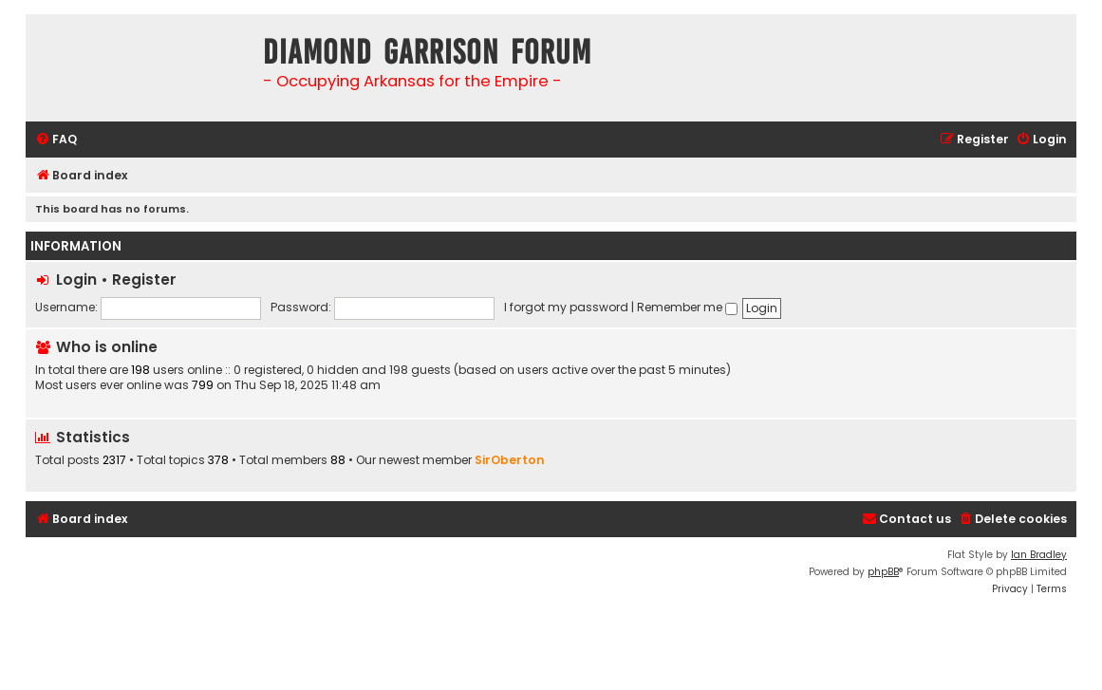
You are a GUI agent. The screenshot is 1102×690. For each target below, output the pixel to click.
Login (76, 279)
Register (144, 279)
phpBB (883, 572)
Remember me (687, 307)
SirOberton (510, 460)
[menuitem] (56, 140)
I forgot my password (566, 307)
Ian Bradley (1039, 555)
